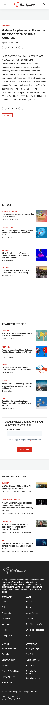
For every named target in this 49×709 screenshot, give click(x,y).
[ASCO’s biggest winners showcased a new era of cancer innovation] (41, 335)
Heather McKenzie (8, 339)
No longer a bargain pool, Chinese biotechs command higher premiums (16, 368)
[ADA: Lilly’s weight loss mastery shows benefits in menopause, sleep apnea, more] (41, 232)
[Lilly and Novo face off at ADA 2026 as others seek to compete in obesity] (41, 272)
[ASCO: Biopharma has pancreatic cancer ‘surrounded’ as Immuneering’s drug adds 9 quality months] (41, 502)
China (4, 364)
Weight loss (7, 228)
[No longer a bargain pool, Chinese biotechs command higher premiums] (41, 369)
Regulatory (7, 521)
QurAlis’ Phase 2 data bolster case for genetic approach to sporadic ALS (17, 545)
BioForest (6, 26)
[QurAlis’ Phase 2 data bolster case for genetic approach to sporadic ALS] (41, 542)
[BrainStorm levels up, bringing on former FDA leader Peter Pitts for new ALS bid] (41, 403)
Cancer (5, 330)
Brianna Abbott (7, 391)
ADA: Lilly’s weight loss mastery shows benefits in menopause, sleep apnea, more (17, 233)
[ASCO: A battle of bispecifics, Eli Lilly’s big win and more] (41, 485)
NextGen (6, 347)
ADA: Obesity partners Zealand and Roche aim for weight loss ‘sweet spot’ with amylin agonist (17, 255)
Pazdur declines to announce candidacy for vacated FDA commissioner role (15, 526)
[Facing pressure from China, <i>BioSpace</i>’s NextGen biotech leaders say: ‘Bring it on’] (41, 351)
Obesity (5, 250)
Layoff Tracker (9, 211)
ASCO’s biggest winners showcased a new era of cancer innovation (17, 334)
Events (7, 115)
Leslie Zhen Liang (8, 372)
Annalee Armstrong (8, 238)
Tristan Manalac (7, 275)
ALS (3, 398)
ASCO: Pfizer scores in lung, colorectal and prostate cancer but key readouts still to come (17, 386)
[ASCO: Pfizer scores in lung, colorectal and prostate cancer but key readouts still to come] (41, 385)
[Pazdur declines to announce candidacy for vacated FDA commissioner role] (41, 523)
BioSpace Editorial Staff (10, 219)
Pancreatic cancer (11, 500)
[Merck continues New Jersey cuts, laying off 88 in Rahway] (41, 216)
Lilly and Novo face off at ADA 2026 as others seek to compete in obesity (16, 271)
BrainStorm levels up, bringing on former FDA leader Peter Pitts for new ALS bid (16, 403)
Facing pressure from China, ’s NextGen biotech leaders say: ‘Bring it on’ (17, 352)
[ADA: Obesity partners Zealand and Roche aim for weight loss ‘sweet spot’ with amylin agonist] (41, 255)
